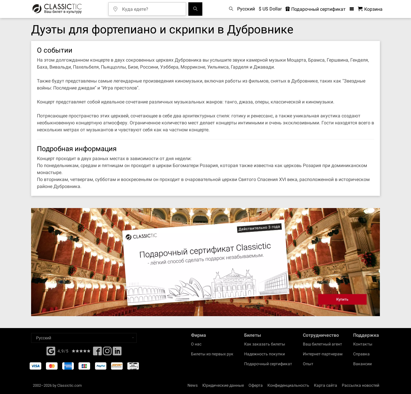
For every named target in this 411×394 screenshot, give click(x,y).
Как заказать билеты (264, 344)
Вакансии (362, 363)
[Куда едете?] (151, 7)
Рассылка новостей (360, 385)
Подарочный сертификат (268, 363)
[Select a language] (84, 338)
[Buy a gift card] (205, 262)
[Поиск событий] (195, 9)
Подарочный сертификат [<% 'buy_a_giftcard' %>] (315, 9)
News (192, 385)
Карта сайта (325, 385)
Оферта (256, 385)
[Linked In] (117, 352)
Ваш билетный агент (322, 344)
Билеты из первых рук (212, 354)
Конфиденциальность (288, 385)
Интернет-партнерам (322, 354)
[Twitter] (107, 352)
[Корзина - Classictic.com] (370, 9)
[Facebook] (51, 350)
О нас (196, 344)
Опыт (308, 363)
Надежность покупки (264, 354)
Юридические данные (223, 385)
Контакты (362, 344)
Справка (361, 354)
